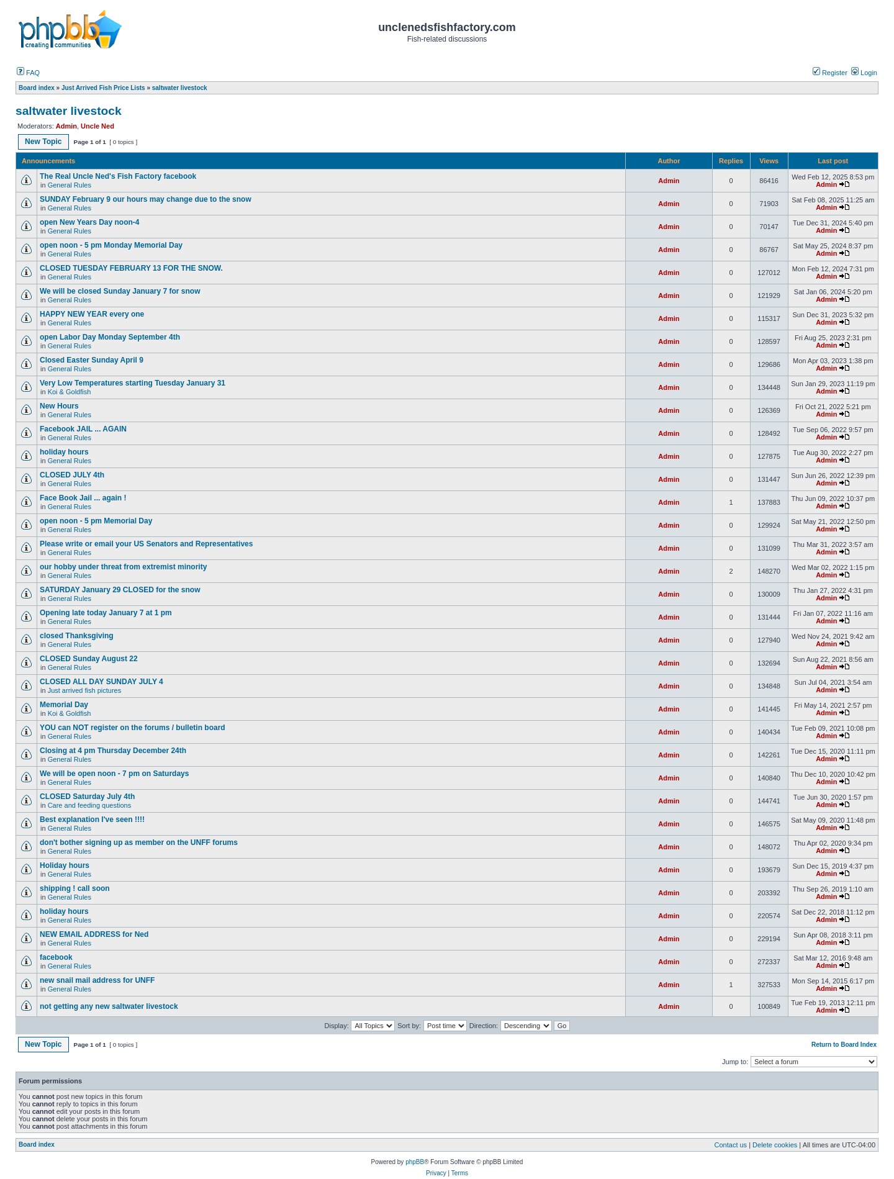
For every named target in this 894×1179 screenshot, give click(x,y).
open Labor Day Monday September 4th (110, 337)
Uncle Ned (97, 126)
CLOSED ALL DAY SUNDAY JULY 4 (101, 681)
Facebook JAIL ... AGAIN (83, 429)
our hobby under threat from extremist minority (123, 566)
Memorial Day (65, 704)
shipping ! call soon (75, 888)
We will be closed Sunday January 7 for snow (120, 291)
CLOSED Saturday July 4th (87, 796)
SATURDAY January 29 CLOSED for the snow (120, 589)
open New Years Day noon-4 (90, 222)
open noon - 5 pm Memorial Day (96, 521)
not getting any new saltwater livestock (109, 1006)
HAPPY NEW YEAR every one (92, 314)
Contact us (731, 1145)
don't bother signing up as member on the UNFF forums (139, 842)
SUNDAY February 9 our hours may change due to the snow (145, 199)
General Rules (69, 185)
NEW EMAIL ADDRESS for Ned (94, 934)
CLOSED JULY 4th (72, 475)
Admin (66, 126)
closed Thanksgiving (77, 635)
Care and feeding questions (90, 805)
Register (830, 72)
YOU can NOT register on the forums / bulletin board (132, 727)
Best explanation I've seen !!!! (92, 819)
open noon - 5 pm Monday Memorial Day (111, 245)
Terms (459, 1173)
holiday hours (64, 452)
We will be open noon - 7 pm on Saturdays (114, 773)
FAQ (28, 72)
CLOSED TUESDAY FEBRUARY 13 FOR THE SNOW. (131, 268)
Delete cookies (774, 1145)
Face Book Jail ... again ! (83, 498)
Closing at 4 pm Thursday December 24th (117, 750)
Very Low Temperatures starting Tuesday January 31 (132, 383)
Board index (37, 1144)
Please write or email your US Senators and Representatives (146, 544)
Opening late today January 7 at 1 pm (106, 612)
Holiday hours (64, 865)
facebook (56, 957)
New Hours (59, 406)
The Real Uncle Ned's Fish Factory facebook (118, 176)
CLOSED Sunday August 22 (89, 658)
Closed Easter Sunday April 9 (91, 360)
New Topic (43, 141)
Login (864, 72)
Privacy (436, 1173)
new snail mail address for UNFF (97, 980)
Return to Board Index (844, 1044)
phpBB (414, 1162)
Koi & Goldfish (69, 391)
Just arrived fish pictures (85, 690)
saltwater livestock (69, 110)
